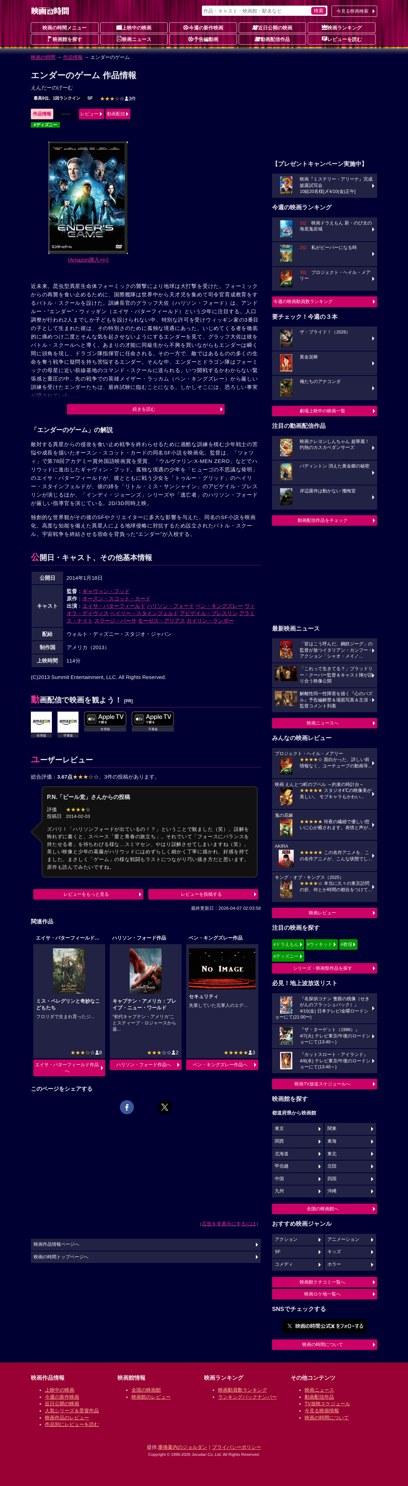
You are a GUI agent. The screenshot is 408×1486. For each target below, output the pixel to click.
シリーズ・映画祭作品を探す (322, 968)
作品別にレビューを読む (72, 1424)
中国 (279, 1178)
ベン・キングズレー (219, 606)
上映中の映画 (133, 27)
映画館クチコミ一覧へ (322, 1282)
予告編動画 (203, 39)
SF (90, 98)
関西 (279, 1141)
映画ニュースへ (323, 723)
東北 (331, 1153)
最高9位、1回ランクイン (57, 98)
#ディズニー (45, 124)
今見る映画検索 (352, 11)
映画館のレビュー (151, 1397)
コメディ (284, 1264)
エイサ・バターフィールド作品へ (67, 1068)
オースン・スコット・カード (116, 598)
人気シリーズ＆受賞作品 (72, 1410)
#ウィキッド (319, 944)
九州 (279, 1191)
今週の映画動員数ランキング (303, 301)
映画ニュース (133, 39)
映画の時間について (322, 1344)
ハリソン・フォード (170, 606)
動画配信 (116, 113)
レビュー (89, 113)
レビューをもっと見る (86, 894)
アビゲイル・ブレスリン (209, 613)
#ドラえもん (286, 944)
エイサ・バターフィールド (113, 606)
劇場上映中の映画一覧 (322, 410)
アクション (286, 1239)
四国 (331, 1178)
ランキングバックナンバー (247, 1397)
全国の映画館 (146, 1390)
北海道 (281, 1153)
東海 (331, 1141)
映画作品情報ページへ (56, 1244)
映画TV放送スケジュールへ (322, 1084)
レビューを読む (342, 39)
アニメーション (343, 1239)
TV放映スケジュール (327, 1403)
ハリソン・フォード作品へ (143, 1064)
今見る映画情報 (322, 1410)
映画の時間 (43, 57)
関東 (331, 1128)
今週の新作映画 (203, 27)
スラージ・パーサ (115, 621)
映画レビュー (322, 912)
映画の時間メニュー (64, 28)
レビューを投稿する (201, 894)
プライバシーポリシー (236, 1447)
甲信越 (281, 1166)
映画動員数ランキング (242, 1390)
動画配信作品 (272, 39)
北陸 (331, 1166)
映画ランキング (342, 27)
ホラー (334, 1264)
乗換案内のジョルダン (182, 1447)
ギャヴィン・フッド (106, 591)
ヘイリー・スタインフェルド (144, 613)
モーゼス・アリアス (161, 621)
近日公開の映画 (272, 27)
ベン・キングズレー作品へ (220, 1064)
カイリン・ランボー (210, 621)
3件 (118, 98)
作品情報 (73, 57)
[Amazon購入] (88, 260)
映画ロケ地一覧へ (322, 1294)
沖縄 (331, 1191)
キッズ (334, 1251)
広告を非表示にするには (229, 1223)
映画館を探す (64, 39)
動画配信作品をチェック (323, 520)
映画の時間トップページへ (61, 1257)
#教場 (346, 944)
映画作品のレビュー (67, 1417)
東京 (279, 1128)
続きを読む (143, 409)
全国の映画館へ (323, 1208)
